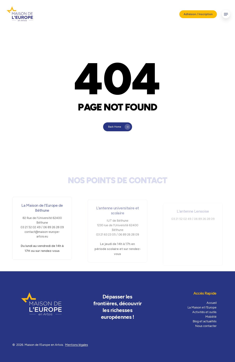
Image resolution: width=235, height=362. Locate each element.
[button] (226, 14)
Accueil (212, 303)
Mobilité (211, 316)
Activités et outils (204, 312)
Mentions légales (76, 345)
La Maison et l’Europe (202, 307)
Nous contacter (206, 326)
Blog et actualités (205, 321)
